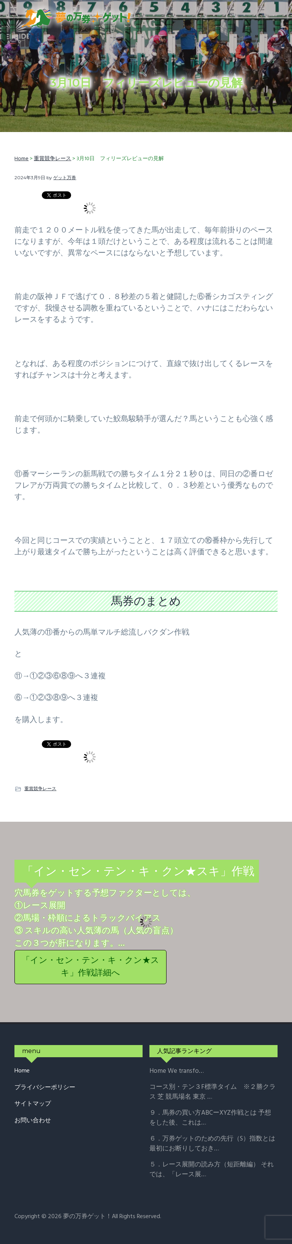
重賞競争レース (40, 788)
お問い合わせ (32, 1121)
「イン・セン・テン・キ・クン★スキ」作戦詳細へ (90, 967)
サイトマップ (32, 1104)
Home (22, 1071)
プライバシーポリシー (44, 1088)
